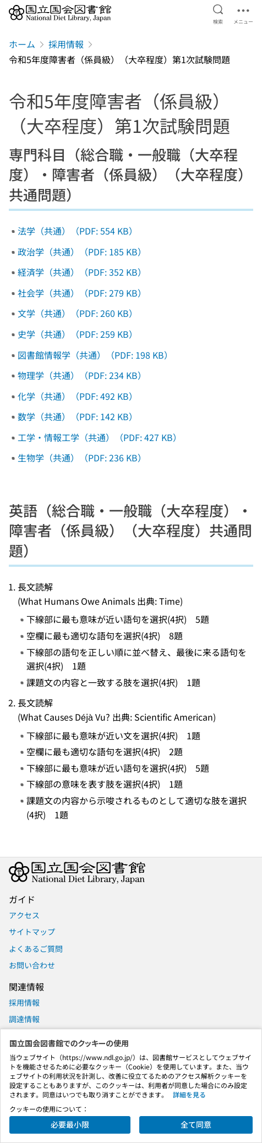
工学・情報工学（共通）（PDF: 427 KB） (100, 437)
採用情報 (66, 44)
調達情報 (24, 1018)
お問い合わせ (32, 965)
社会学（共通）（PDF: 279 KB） (82, 292)
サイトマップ (32, 931)
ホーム (22, 44)
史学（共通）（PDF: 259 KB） (78, 334)
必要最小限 (70, 1124)
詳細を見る (189, 1094)
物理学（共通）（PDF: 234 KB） (82, 375)
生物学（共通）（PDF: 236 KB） (82, 457)
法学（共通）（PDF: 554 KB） (78, 230)
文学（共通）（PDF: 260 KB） (78, 313)
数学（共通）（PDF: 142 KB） (78, 416)
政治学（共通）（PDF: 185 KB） (82, 251)
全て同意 (196, 1124)
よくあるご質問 (36, 948)
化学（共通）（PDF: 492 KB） (78, 396)
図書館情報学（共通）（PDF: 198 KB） (95, 354)
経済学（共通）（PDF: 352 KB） (82, 271)
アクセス (24, 915)
